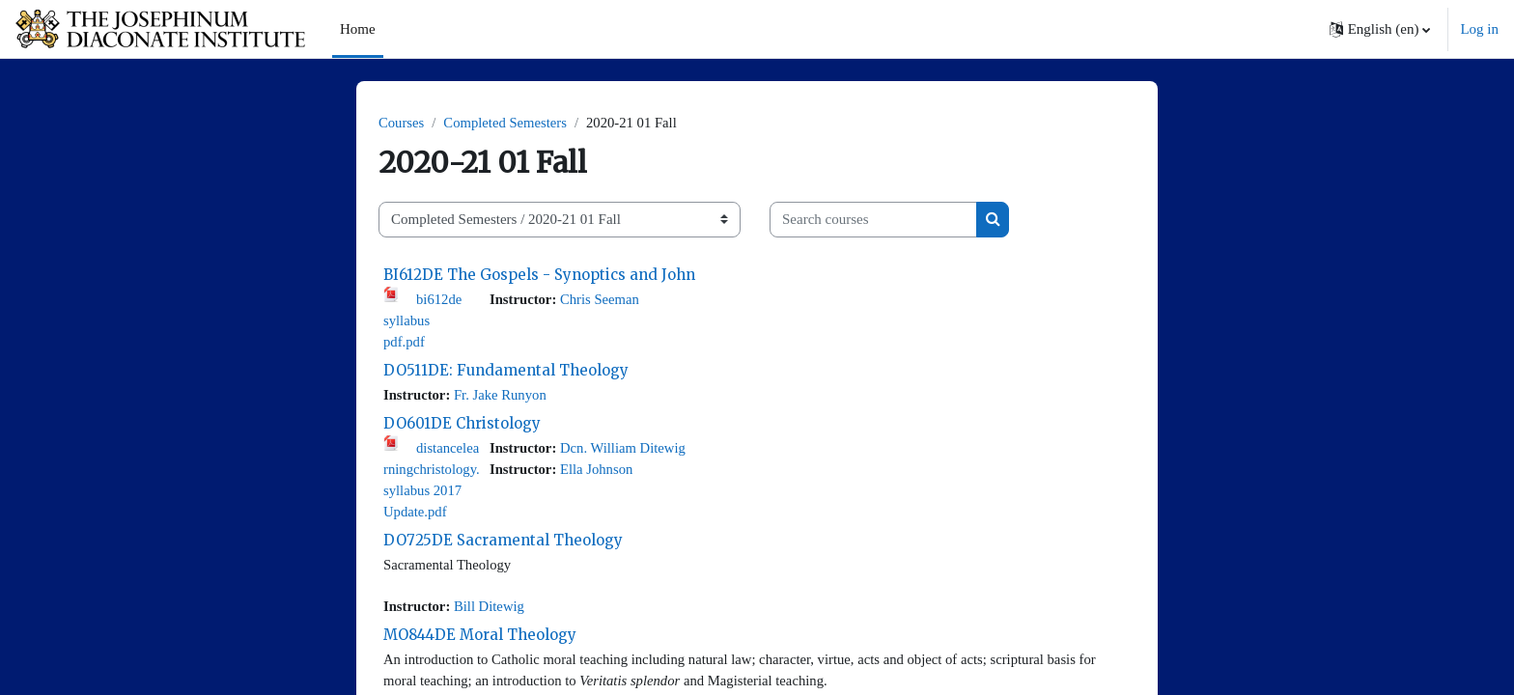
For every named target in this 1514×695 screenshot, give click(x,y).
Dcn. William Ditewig (626, 450)
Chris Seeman (602, 299)
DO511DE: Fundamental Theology (506, 372)
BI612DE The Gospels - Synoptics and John (539, 274)
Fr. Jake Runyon (503, 396)
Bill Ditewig (492, 611)
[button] (1380, 29)
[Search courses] (873, 220)
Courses (401, 122)
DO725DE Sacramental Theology (503, 544)
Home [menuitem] (358, 29)
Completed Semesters (508, 122)
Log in (1479, 29)
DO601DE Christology (462, 425)
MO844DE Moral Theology (479, 639)
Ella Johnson (599, 472)
